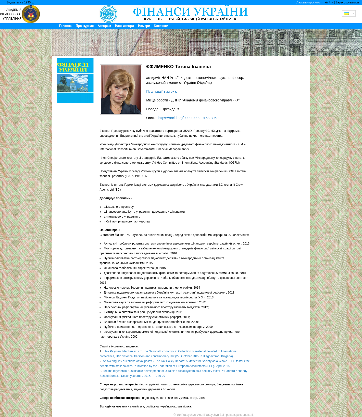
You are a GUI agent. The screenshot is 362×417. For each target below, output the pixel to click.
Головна (65, 26)
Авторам (104, 26)
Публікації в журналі (162, 91)
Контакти (161, 26)
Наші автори (124, 26)
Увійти (329, 2)
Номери (144, 26)
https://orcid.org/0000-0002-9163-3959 (188, 118)
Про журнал (85, 26)
